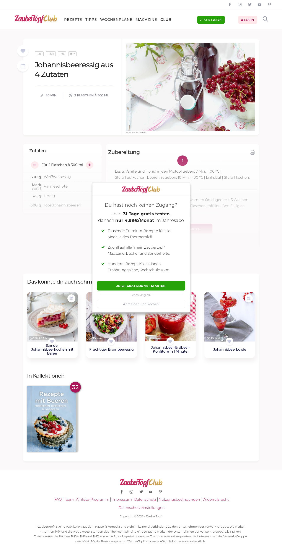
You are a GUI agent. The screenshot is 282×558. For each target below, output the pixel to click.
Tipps (91, 20)
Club (165, 20)
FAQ (58, 499)
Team (69, 499)
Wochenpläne (116, 20)
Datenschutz (145, 499)
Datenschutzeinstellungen (142, 508)
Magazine (146, 20)
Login (247, 19)
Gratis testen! (211, 19)
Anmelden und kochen (141, 304)
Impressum (122, 499)
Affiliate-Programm (92, 499)
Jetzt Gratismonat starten (141, 285)
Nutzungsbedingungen (179, 499)
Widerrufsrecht (215, 499)
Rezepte (73, 20)
